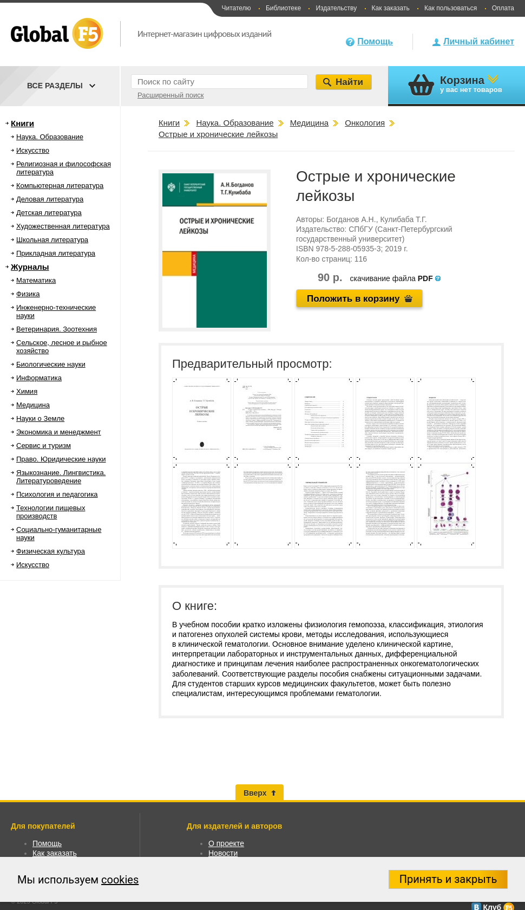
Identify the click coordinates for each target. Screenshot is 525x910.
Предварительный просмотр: (252, 363)
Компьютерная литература (59, 185)
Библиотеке (283, 8)
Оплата (503, 8)
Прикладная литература (55, 253)
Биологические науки (51, 364)
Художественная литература (63, 226)
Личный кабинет (478, 41)
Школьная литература (52, 240)
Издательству (336, 8)
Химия (26, 391)
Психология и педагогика (57, 494)
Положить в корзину (353, 299)
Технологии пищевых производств (50, 512)
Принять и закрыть (448, 879)
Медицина (33, 405)
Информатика (39, 378)
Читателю (236, 8)
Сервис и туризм (43, 445)
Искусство (32, 150)
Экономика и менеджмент (58, 432)
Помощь (375, 41)
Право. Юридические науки (61, 459)
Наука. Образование (49, 137)
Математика (36, 280)
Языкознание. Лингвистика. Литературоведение (61, 477)
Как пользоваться (450, 8)
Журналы (30, 266)
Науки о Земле (40, 418)
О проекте (226, 843)
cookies (120, 879)
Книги (22, 123)
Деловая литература (49, 199)
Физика (28, 294)
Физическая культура (50, 551)
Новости (223, 853)
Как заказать (391, 8)
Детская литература (49, 213)
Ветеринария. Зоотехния (56, 329)
